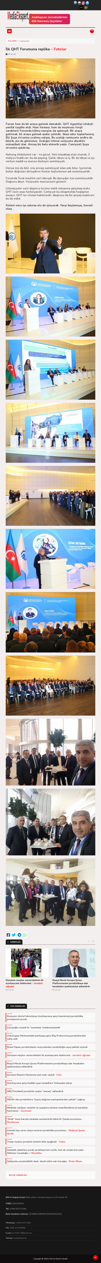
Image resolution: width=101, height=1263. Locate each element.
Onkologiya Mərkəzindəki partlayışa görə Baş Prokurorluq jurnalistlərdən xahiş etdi (46, 1037)
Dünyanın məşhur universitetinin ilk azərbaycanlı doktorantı (24, 983)
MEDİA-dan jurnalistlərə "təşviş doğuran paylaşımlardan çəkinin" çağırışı (46, 1099)
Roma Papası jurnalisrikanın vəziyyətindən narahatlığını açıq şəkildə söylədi (47, 1047)
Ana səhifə (12, 41)
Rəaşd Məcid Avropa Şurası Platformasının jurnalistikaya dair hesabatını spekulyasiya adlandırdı (71, 983)
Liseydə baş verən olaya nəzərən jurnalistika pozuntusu (46, 1132)
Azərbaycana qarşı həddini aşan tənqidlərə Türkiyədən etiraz (39, 1083)
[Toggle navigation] (9, 31)
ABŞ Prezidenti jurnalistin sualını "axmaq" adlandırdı (35, 1091)
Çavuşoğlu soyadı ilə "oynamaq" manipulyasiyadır (33, 1027)
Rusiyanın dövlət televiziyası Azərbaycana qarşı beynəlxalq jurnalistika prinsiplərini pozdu (45, 1018)
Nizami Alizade (62, 1259)
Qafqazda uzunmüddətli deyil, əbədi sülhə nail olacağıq (44, 1161)
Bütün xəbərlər (18, 1175)
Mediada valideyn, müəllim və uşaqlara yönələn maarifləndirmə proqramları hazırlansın (47, 1109)
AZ (86, 8)
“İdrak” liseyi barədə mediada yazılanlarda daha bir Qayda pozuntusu (45, 1120)
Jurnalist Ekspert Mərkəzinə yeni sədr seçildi (34, 1074)
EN (81, 8)
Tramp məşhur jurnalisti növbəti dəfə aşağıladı (36, 1141)
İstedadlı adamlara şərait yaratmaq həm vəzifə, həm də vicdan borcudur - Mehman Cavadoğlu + (46, 1151)
